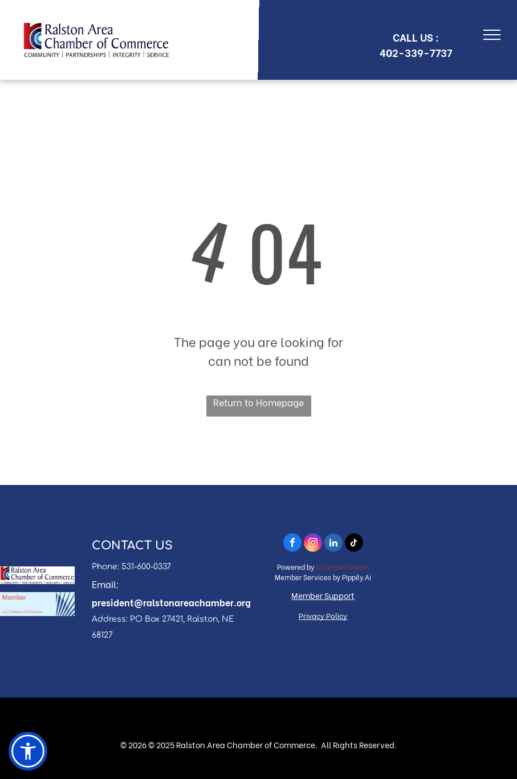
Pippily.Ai (356, 577)
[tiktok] (354, 543)
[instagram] (313, 543)
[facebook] (292, 543)
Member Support (323, 595)
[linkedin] (333, 543)
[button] (27, 751)
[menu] (492, 35)
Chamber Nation (342, 567)
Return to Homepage (258, 402)
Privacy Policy (323, 615)
